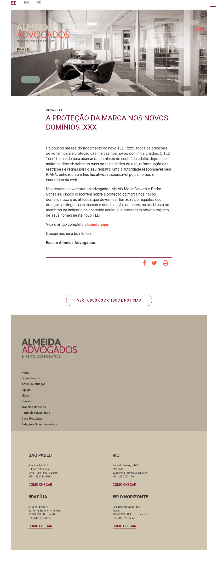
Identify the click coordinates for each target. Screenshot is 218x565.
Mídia (25, 396)
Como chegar (40, 485)
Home (25, 373)
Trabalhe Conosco (34, 407)
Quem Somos (31, 379)
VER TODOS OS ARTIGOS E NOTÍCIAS (109, 301)
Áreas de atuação (34, 384)
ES (39, 2)
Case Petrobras (32, 419)
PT (13, 2)
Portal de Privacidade (36, 413)
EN (26, 2)
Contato (27, 402)
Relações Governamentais (39, 425)
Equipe (26, 390)
